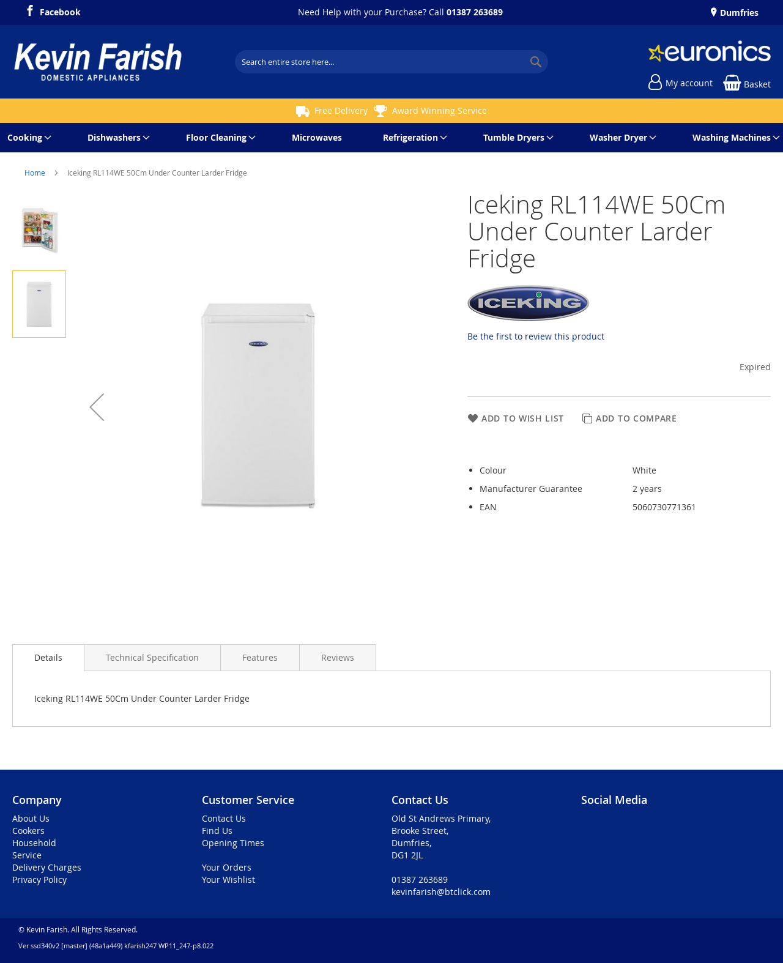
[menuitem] (27, 137)
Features (260, 657)
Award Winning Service (439, 110)
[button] (96, 407)
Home (35, 172)
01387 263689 (475, 12)
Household (34, 843)
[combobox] (391, 61)
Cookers (28, 830)
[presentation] (48, 657)
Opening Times (233, 843)
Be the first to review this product (535, 336)
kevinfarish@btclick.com (441, 892)
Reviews (337, 657)
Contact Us (224, 818)
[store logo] (98, 62)
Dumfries (738, 12)
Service (27, 855)
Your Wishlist (228, 879)
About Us (31, 818)
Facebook (60, 10)
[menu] (391, 137)
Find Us (217, 830)
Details (48, 657)
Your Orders (226, 867)
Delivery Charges (46, 867)
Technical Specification (152, 657)
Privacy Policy (39, 879)
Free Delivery (341, 110)
